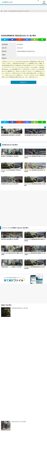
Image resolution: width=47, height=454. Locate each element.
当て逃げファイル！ (7, 2)
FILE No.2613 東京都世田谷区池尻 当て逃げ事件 (35, 184)
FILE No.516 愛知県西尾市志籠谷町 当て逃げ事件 (34, 253)
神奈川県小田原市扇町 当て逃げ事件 (10, 239)
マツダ (10, 228)
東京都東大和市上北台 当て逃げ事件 (10, 183)
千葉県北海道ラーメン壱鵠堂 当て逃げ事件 (11, 267)
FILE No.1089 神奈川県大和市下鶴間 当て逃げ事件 (12, 253)
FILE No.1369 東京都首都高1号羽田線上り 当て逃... (11, 170)
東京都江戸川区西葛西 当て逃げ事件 (10, 156)
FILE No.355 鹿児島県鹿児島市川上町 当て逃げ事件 (34, 267)
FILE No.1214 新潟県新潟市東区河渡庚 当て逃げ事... (35, 240)
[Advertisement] (18, 22)
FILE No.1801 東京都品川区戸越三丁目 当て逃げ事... (35, 157)
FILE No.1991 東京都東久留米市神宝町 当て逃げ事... (35, 170)
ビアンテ (4, 228)
